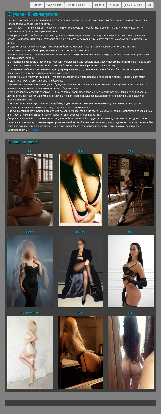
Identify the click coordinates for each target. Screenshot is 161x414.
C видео (99, 5)
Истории (114, 5)
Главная (37, 5)
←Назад (33, 129)
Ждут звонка (54, 5)
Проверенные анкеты (78, 5)
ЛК (149, 5)
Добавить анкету (133, 5)
